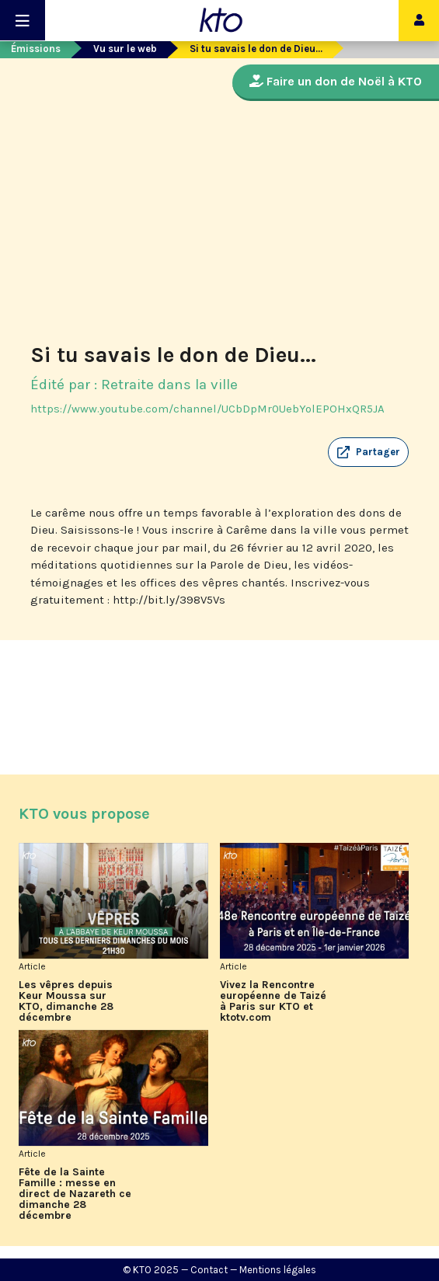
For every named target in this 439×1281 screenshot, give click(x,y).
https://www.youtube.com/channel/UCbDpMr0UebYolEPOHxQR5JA (207, 409)
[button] (368, 452)
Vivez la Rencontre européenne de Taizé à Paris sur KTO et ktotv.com (273, 1001)
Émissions (36, 48)
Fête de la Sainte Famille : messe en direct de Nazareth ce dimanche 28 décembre (75, 1194)
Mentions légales (277, 1270)
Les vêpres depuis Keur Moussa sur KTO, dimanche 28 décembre (66, 1001)
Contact (209, 1270)
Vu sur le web (125, 48)
